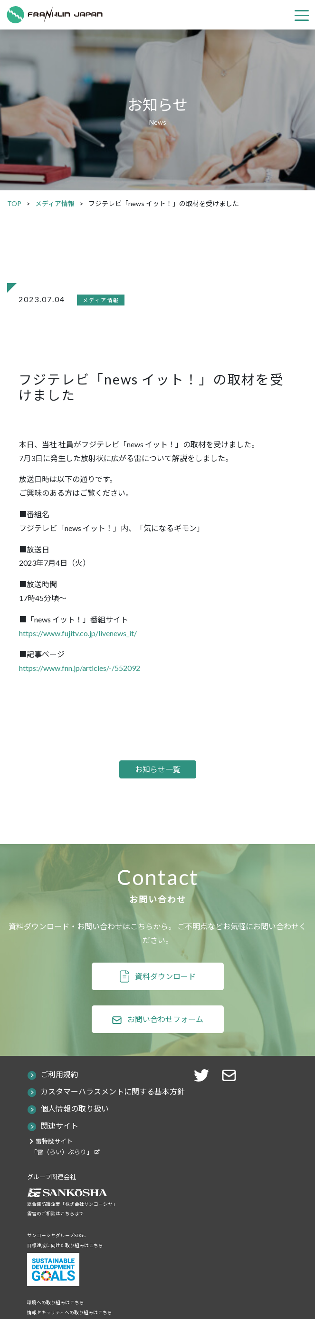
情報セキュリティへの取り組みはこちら (69, 1312)
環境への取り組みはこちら (55, 1302)
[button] (232, 1074)
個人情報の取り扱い (74, 1108)
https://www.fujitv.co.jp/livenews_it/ (78, 633)
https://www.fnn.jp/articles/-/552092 (79, 667)
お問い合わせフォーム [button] (165, 1019)
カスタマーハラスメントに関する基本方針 (112, 1091)
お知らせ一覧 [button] (158, 769)
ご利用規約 (59, 1074)
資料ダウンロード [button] (165, 976)
